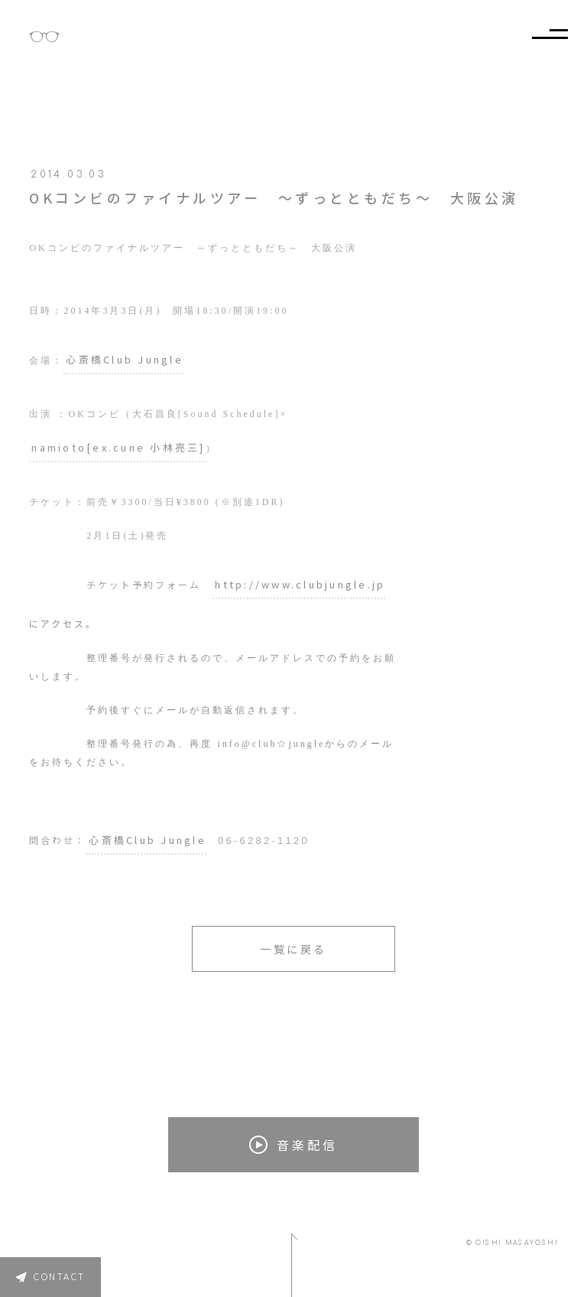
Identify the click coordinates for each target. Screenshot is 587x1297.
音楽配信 (293, 1145)
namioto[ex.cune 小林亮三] (118, 447)
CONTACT (60, 1277)
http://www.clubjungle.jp (300, 584)
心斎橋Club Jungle (124, 359)
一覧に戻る (293, 948)
